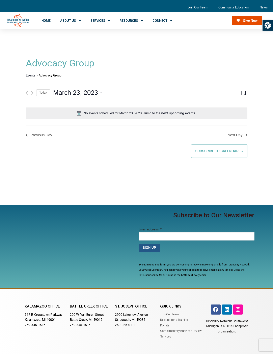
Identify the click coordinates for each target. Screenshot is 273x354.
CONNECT (162, 21)
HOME (46, 21)
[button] (268, 25)
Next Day (237, 135)
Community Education (233, 7)
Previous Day (39, 135)
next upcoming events (178, 113)
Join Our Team (197, 7)
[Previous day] (27, 93)
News (264, 7)
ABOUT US (70, 21)
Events (30, 75)
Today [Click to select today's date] (43, 92)
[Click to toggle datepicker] (77, 92)
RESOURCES (131, 21)
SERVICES (100, 21)
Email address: (150, 229)
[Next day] (32, 93)
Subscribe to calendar (217, 151)
